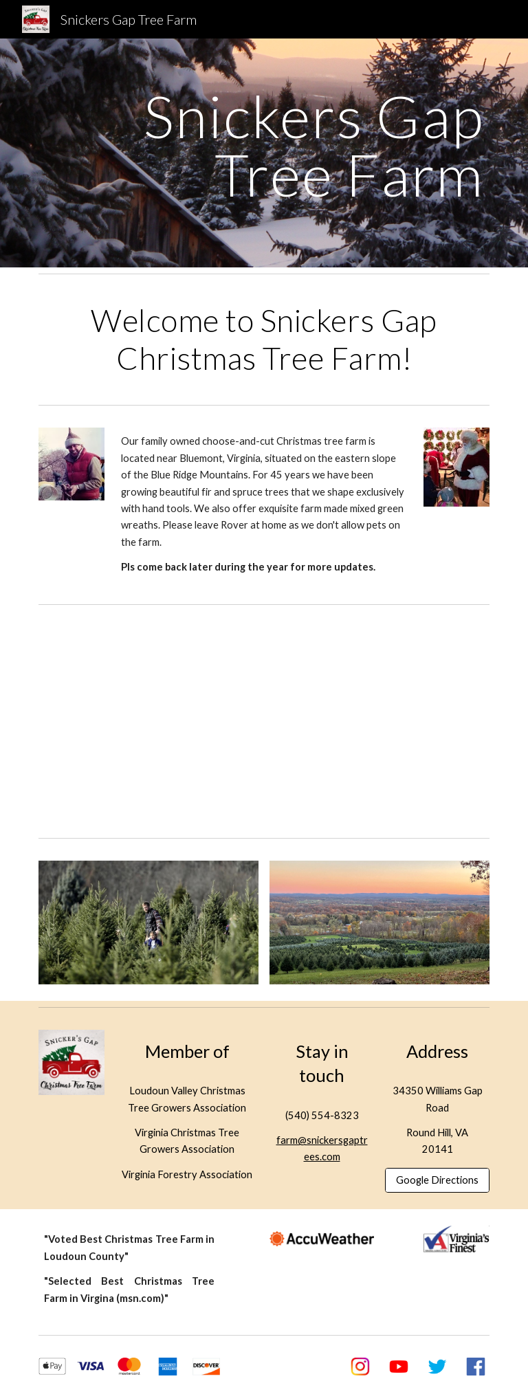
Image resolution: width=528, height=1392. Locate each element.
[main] (263, 145)
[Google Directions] (437, 1180)
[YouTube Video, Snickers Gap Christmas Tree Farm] (264, 721)
